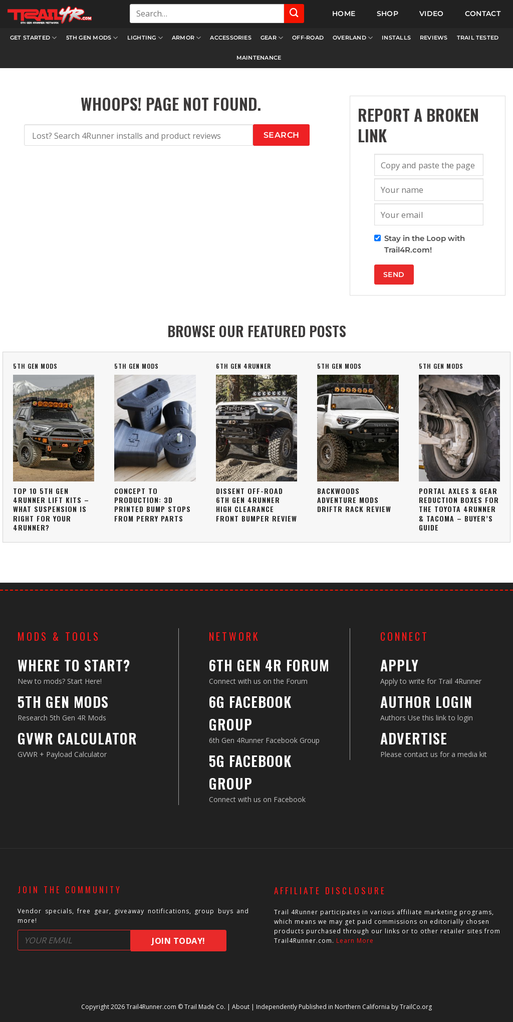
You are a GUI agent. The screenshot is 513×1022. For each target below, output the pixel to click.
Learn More (355, 940)
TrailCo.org (416, 1006)
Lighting (145, 38)
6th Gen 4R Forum (269, 665)
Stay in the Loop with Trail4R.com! (424, 243)
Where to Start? (74, 665)
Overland (353, 38)
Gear (272, 38)
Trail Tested (478, 37)
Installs (396, 37)
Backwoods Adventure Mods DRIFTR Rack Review (354, 499)
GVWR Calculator (77, 738)
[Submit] (294, 13)
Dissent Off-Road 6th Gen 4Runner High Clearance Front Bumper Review (256, 504)
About (240, 1006)
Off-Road (308, 37)
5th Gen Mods (92, 38)
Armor (186, 38)
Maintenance (258, 57)
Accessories (230, 37)
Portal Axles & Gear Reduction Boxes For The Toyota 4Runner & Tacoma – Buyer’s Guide (459, 509)
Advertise (413, 738)
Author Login (426, 701)
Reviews (434, 37)
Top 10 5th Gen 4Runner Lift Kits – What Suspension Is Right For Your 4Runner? (51, 509)
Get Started (33, 38)
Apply (399, 665)
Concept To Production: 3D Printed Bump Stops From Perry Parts (152, 504)
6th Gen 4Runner (243, 366)
